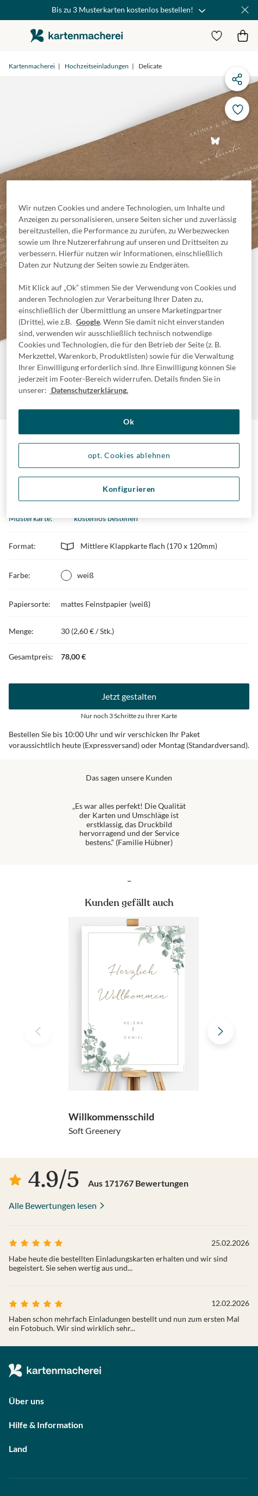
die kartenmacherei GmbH (76, 35)
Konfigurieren (129, 488)
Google (88, 322)
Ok (128, 422)
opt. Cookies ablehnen (129, 455)
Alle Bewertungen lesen (53, 1205)
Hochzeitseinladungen (97, 66)
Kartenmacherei (32, 66)
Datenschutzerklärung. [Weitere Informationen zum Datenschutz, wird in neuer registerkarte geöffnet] (88, 390)
